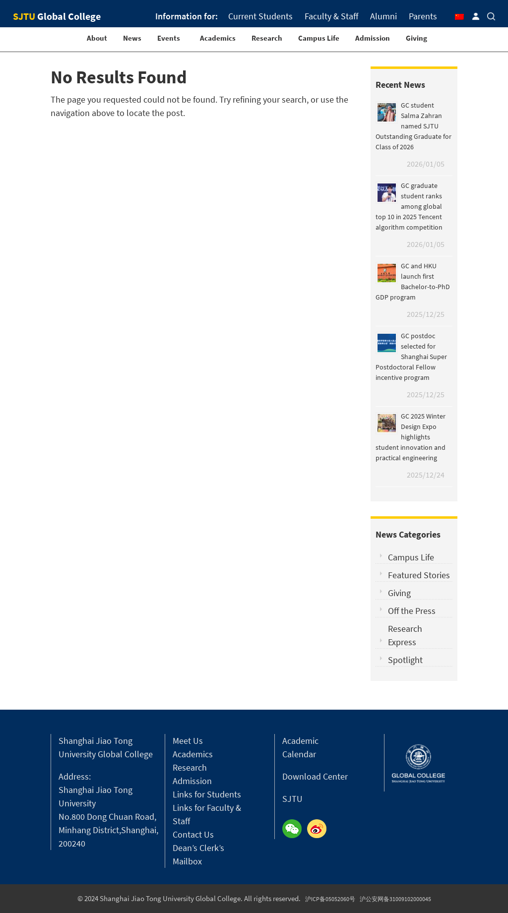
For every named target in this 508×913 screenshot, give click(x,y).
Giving (416, 38)
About (97, 38)
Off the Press (412, 610)
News (132, 38)
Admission (372, 38)
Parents (423, 16)
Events (168, 38)
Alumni (383, 16)
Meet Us (188, 740)
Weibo (319, 829)
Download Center (315, 776)
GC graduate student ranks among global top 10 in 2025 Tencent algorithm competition (409, 206)
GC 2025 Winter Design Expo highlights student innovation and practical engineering (410, 437)
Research (267, 38)
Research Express (405, 635)
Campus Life (318, 38)
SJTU (292, 798)
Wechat (294, 829)
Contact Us (193, 834)
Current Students (260, 16)
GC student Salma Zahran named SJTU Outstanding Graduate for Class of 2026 (413, 126)
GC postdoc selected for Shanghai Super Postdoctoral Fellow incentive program (411, 356)
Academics (218, 38)
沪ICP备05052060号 (330, 899)
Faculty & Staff (331, 16)
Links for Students (207, 794)
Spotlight (405, 660)
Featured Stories (419, 575)
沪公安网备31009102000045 (395, 899)
